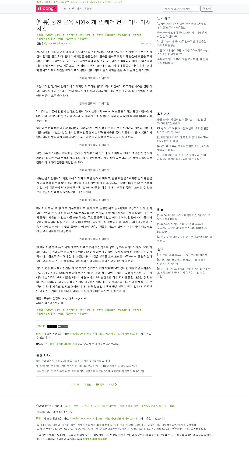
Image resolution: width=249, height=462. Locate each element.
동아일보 (39, 2)
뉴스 (63, 8)
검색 (207, 8)
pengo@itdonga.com (59, 57)
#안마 (100, 49)
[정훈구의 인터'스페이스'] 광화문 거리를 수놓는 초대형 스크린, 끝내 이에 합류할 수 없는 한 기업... (183, 272)
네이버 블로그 (95, 2)
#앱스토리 (110, 49)
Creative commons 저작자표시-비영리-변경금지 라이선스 (102, 347)
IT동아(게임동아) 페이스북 (63, 358)
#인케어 (137, 49)
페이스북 (73, 2)
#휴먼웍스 (83, 53)
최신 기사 (164, 114)
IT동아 (40, 347)
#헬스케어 (70, 53)
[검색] (181, 9)
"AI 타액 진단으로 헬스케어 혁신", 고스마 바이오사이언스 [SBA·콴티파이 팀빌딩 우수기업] (86, 380)
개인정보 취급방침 (105, 416)
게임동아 (48, 2)
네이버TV (65, 2)
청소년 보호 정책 (128, 416)
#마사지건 (72, 49)
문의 (76, 416)
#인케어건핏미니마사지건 (50, 53)
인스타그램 (83, 2)
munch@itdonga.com (95, 449)
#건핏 (40, 49)
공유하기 (41, 340)
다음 (113, 398)
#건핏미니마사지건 (55, 49)
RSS (172, 416)
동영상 (88, 8)
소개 (67, 416)
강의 (79, 8)
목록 (100, 398)
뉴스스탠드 (107, 2)
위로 (87, 398)
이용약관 (87, 416)
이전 (75, 398)
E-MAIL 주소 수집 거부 (154, 416)
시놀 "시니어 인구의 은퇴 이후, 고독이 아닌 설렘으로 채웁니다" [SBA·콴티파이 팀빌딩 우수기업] (90, 385)
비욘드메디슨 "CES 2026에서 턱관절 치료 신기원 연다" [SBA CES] (73, 375)
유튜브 (56, 2)
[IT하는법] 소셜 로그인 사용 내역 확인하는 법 (182, 254)
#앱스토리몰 (124, 49)
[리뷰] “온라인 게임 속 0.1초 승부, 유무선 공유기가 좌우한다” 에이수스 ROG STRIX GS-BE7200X (182, 228)
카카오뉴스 (118, 2)
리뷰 (71, 8)
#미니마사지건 (87, 49)
